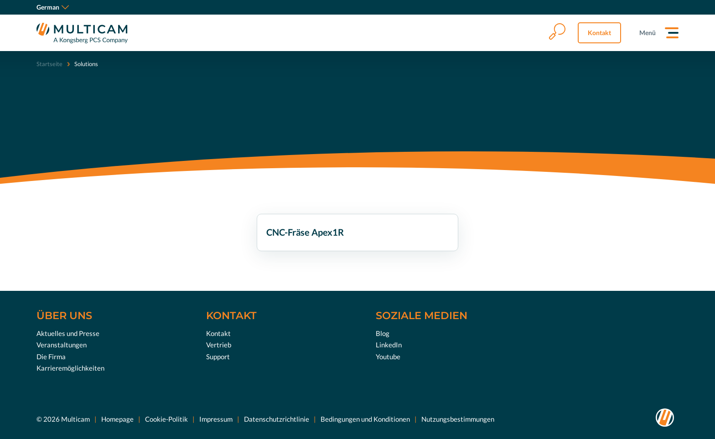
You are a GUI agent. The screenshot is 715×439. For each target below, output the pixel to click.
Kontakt (599, 32)
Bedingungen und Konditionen (365, 418)
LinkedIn (389, 345)
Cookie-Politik (166, 418)
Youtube (388, 356)
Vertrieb (218, 345)
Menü (647, 32)
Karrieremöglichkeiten (70, 368)
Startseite (49, 63)
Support (218, 356)
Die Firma (51, 356)
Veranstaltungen (61, 345)
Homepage (117, 418)
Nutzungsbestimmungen (457, 418)
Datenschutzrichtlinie (276, 418)
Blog (382, 333)
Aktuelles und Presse (67, 333)
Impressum (216, 418)
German (52, 7)
